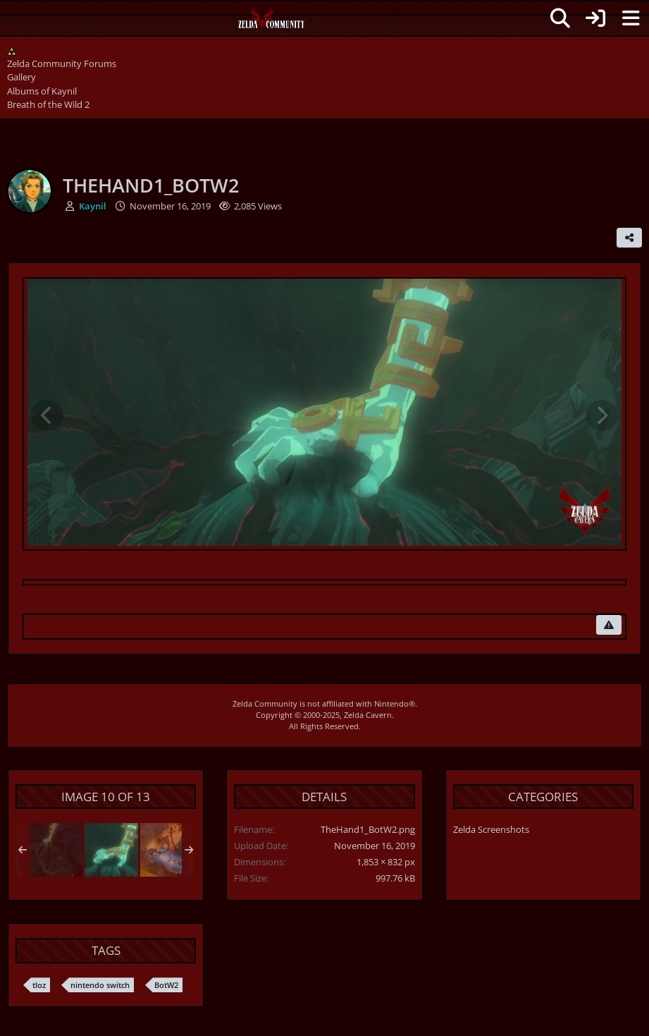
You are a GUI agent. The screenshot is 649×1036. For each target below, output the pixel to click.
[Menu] (631, 18)
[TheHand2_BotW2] (55, 850)
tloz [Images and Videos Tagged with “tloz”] (39, 985)
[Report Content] (609, 625)
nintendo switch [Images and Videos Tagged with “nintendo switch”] (100, 985)
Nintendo (391, 703)
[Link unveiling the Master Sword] (167, 850)
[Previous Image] (47, 415)
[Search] (560, 18)
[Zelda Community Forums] (271, 22)
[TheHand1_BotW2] (111, 850)
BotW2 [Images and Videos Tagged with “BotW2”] (166, 985)
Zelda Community (265, 703)
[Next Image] (602, 415)
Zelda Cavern (368, 714)
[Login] (595, 18)
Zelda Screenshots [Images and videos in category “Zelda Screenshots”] (491, 829)
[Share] (629, 238)
